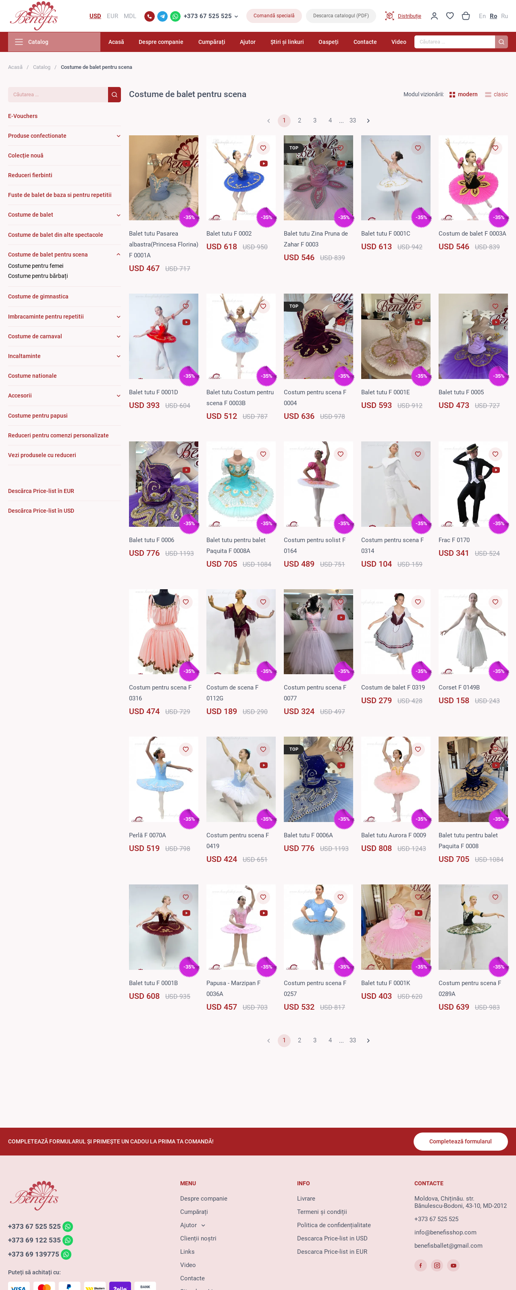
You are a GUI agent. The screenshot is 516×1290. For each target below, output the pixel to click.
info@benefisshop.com (445, 1232)
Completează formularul (460, 1141)
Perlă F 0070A (147, 835)
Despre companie (165, 42)
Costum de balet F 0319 (393, 688)
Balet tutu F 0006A (308, 835)
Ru (504, 16)
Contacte (365, 42)
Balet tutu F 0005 (461, 392)
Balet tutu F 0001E (385, 392)
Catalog (41, 67)
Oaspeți (330, 42)
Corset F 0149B (459, 688)
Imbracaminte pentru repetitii (46, 317)
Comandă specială (274, 16)
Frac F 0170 (454, 540)
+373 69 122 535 (34, 1240)
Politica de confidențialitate (334, 1225)
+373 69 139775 (33, 1255)
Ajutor (250, 42)
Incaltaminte (24, 356)
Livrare (306, 1198)
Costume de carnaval (35, 336)
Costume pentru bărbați (38, 276)
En (482, 16)
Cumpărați (215, 42)
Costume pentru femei (35, 266)
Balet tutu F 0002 (229, 234)
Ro (493, 16)
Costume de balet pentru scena (48, 255)
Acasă (121, 42)
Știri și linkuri (289, 42)
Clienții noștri (198, 1238)
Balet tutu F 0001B (153, 983)
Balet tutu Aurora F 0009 (393, 835)
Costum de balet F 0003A (472, 234)
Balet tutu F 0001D (153, 392)
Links (187, 1251)
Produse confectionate (37, 136)
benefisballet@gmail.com (448, 1245)
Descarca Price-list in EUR (332, 1251)
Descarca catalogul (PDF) (341, 16)
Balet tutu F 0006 (151, 540)
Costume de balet (30, 215)
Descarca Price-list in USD (332, 1238)
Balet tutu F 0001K (385, 983)
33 (353, 121)
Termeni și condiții (322, 1211)
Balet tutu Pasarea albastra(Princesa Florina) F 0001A (163, 244)
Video (398, 42)
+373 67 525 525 (208, 16)
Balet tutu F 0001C (385, 234)
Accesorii (20, 396)
